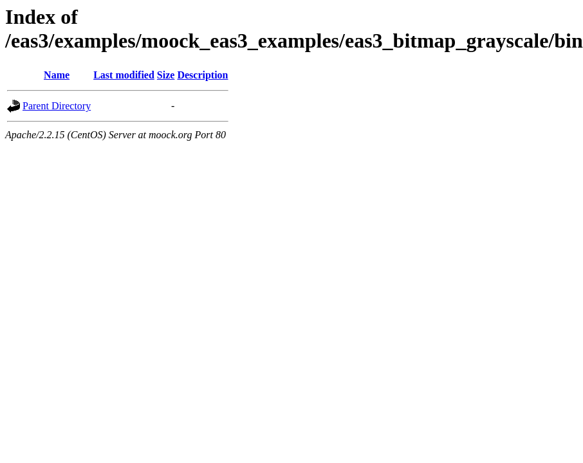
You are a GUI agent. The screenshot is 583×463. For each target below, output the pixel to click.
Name (56, 74)
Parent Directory (57, 105)
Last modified (123, 74)
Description (202, 74)
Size (166, 74)
